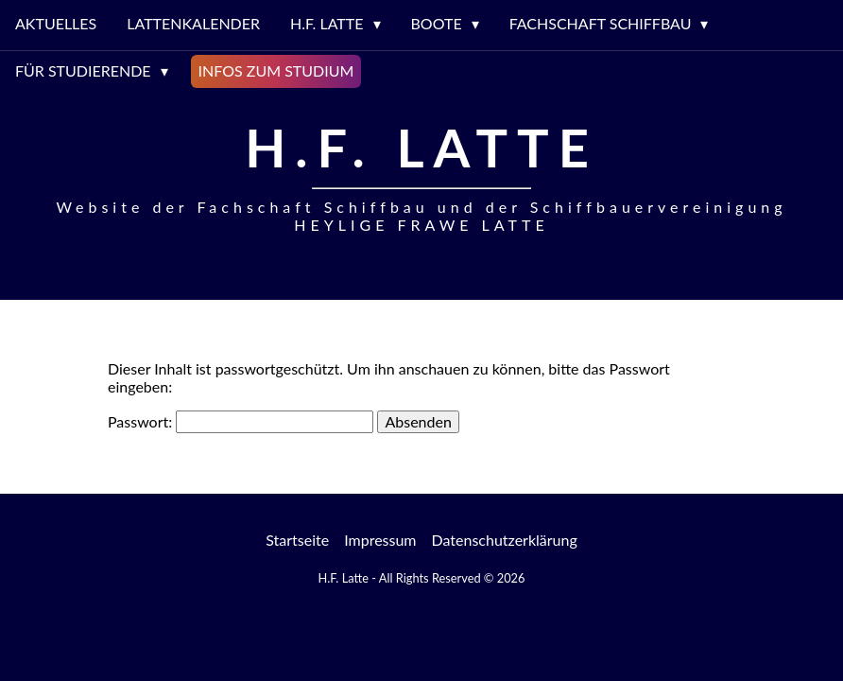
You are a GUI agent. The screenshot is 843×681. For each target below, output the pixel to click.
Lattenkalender (193, 23)
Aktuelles (55, 23)
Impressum (380, 540)
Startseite (297, 540)
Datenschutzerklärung (504, 540)
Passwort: (240, 421)
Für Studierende (83, 70)
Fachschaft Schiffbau (600, 23)
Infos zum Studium (276, 70)
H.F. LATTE (326, 23)
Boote (436, 23)
